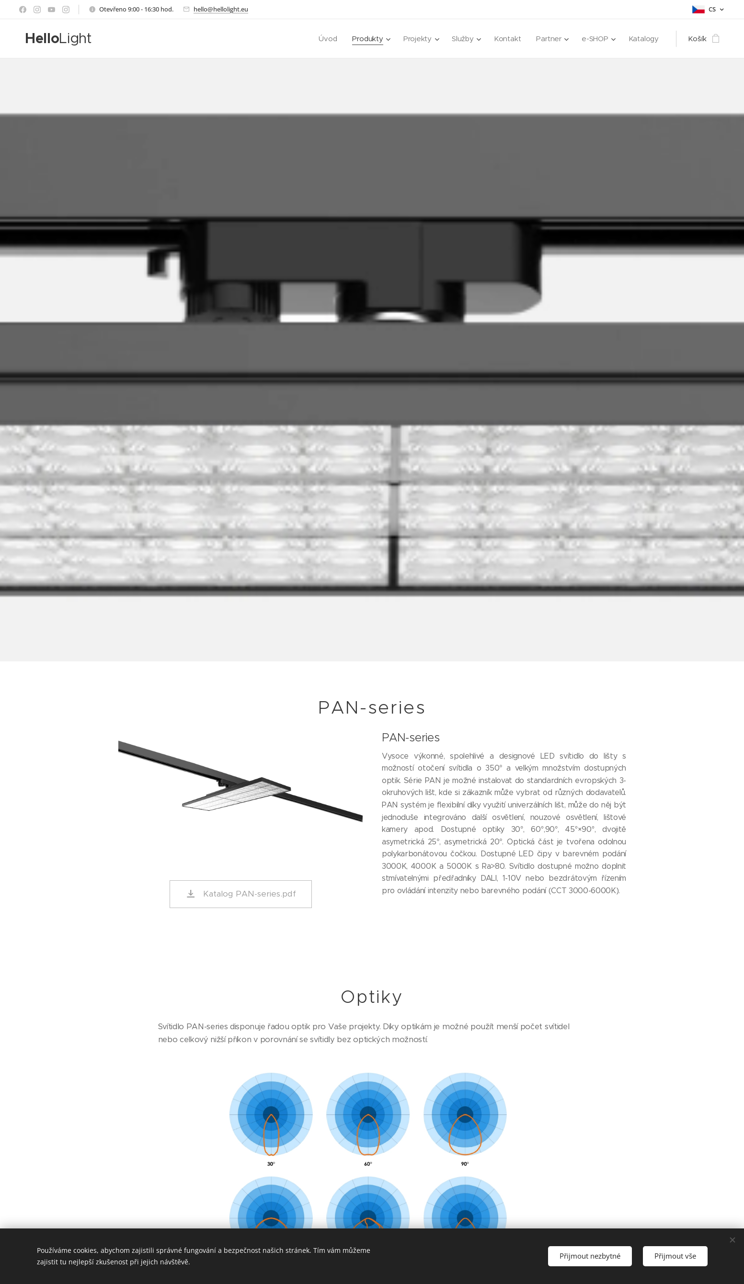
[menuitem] (325, 39)
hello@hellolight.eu (221, 9)
